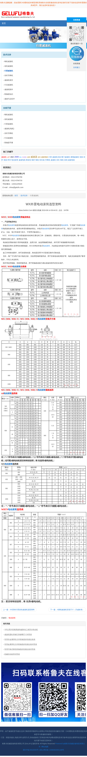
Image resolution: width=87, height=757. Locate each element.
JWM (16, 157)
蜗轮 (37, 160)
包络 (81, 157)
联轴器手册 (8, 143)
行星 (50, 157)
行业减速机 (8, 85)
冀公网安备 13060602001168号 (52, 750)
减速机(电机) (9, 129)
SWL (20, 157)
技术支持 (24, 195)
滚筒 (39, 157)
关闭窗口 (76, 67)
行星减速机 (8, 124)
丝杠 (58, 160)
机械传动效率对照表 (12, 654)
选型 (28, 157)
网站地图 (44, 747)
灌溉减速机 (74, 157)
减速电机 (44, 157)
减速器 (34, 157)
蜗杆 (33, 160)
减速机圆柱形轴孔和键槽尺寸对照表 (18, 634)
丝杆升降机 (8, 75)
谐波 (5, 160)
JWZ (12, 157)
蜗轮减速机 (8, 61)
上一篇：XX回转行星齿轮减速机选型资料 (19, 610)
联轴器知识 (8, 94)
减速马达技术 (9, 99)
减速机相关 (8, 80)
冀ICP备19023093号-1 (31, 750)
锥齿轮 (28, 160)
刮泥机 (24, 157)
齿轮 (66, 160)
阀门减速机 (65, 157)
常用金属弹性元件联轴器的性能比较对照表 (20, 644)
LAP (8, 157)
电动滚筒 (14, 160)
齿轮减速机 (8, 66)
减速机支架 (56, 157)
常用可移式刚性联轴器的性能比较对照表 (19, 649)
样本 (9, 160)
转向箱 (42, 160)
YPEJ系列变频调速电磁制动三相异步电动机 (21, 630)
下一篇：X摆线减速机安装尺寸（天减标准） (67, 610)
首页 (4, 23)
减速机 (3, 157)
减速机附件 (8, 89)
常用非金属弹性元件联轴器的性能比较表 (19, 639)
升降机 (47, 160)
